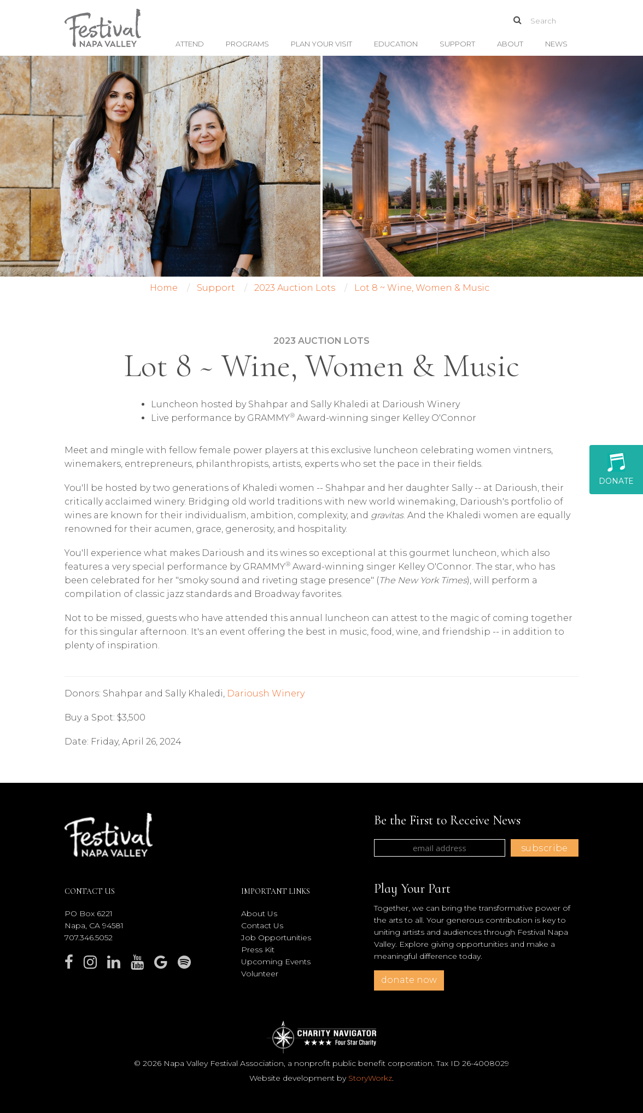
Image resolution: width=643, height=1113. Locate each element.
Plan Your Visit (321, 43)
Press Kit (257, 949)
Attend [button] (190, 43)
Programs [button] (247, 43)
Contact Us (262, 925)
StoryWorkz (370, 1078)
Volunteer (259, 974)
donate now (409, 980)
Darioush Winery (266, 693)
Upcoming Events (276, 961)
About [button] (510, 43)
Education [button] (396, 43)
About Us (259, 913)
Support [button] (457, 43)
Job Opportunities (276, 937)
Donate (616, 469)
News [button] (556, 43)
